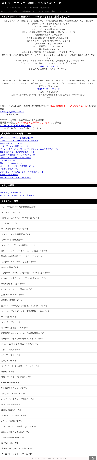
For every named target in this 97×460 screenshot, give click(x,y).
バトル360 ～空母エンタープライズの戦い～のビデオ (24, 278)
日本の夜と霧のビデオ (10, 404)
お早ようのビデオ (8, 360)
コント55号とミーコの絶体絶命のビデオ (22, 11)
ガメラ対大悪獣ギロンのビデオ (14, 327)
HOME (3, 11)
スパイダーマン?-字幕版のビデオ (14, 146)
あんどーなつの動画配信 (10, 192)
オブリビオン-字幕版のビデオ (14, 415)
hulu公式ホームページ (48, 66)
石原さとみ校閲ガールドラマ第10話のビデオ (20, 218)
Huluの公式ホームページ (12, 112)
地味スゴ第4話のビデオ (11, 410)
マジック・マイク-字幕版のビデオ (15, 234)
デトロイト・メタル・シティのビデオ (17, 454)
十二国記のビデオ (8, 317)
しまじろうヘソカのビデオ (12, 223)
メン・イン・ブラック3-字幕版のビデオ (18, 245)
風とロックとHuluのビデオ (11, 163)
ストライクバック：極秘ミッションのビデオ (54, 11)
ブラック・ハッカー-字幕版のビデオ (15, 157)
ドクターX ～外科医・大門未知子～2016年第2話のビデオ (25, 273)
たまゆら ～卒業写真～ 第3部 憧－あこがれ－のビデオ (24, 306)
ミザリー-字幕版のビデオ (12, 240)
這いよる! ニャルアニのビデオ (14, 393)
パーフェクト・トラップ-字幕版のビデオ (17, 166)
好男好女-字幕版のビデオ (12, 300)
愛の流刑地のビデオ (9, 443)
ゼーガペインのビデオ (10, 212)
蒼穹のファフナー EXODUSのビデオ (17, 377)
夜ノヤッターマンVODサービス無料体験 (17, 195)
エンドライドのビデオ (10, 355)
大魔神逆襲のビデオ (8, 160)
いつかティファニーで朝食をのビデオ (17, 289)
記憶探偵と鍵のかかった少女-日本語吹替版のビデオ (23, 333)
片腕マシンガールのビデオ (12, 295)
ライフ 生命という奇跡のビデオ (14, 229)
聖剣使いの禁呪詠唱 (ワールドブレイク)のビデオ (22, 256)
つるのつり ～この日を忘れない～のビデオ (19, 426)
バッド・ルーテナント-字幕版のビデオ (17, 399)
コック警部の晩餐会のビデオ (13, 437)
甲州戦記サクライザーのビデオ (14, 388)
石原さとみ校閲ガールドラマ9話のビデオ (17, 155)
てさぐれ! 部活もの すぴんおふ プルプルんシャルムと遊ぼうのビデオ (29, 149)
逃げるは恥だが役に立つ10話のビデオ (17, 448)
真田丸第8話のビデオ (9, 175)
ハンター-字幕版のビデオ (12, 421)
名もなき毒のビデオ (9, 267)
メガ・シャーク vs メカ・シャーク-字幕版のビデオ (21, 172)
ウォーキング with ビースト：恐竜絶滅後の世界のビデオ (25, 311)
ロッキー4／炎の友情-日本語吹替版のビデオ (20, 344)
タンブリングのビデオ (10, 322)
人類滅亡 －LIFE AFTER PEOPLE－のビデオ (19, 140)
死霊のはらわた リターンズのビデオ (15, 177)
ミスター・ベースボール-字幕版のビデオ (18, 262)
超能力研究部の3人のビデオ (12, 143)
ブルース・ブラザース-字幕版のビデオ (16, 138)
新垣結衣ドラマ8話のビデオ (13, 284)
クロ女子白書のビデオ (9, 169)
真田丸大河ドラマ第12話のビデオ (15, 432)
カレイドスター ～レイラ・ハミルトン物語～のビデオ (24, 251)
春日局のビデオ (8, 371)
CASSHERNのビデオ (10, 382)
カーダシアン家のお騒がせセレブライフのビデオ (22, 338)
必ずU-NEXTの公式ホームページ (15, 125)
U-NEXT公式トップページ (48, 89)
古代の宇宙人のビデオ (10, 349)
